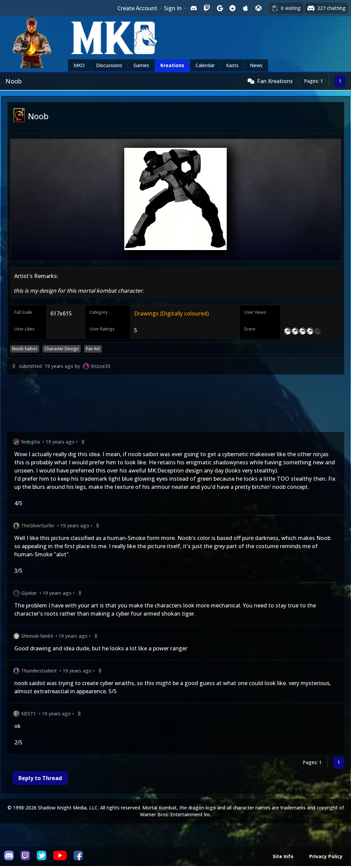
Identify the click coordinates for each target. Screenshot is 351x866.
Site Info (283, 856)
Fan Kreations (275, 81)
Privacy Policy (325, 856)
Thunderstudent (39, 670)
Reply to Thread (40, 778)
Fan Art (93, 349)
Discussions (109, 65)
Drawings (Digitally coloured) (171, 313)
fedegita (30, 441)
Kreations (172, 65)
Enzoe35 (100, 366)
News (256, 65)
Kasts (232, 65)
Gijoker (29, 593)
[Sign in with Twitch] (207, 8)
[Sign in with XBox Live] (258, 8)
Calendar (205, 65)
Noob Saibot (24, 349)
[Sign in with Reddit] (232, 8)
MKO (79, 65)
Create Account (137, 8)
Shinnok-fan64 (37, 636)
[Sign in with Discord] (194, 8)
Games (141, 65)
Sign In (173, 8)
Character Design (62, 349)
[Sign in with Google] (219, 8)
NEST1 (28, 713)
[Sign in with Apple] (245, 8)
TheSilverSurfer (37, 525)
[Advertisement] (175, 405)
